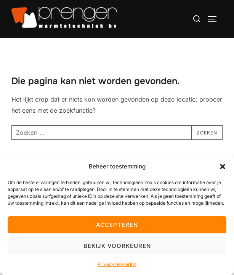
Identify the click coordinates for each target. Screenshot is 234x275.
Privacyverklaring (117, 264)
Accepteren (117, 224)
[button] (222, 166)
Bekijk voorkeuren (117, 245)
